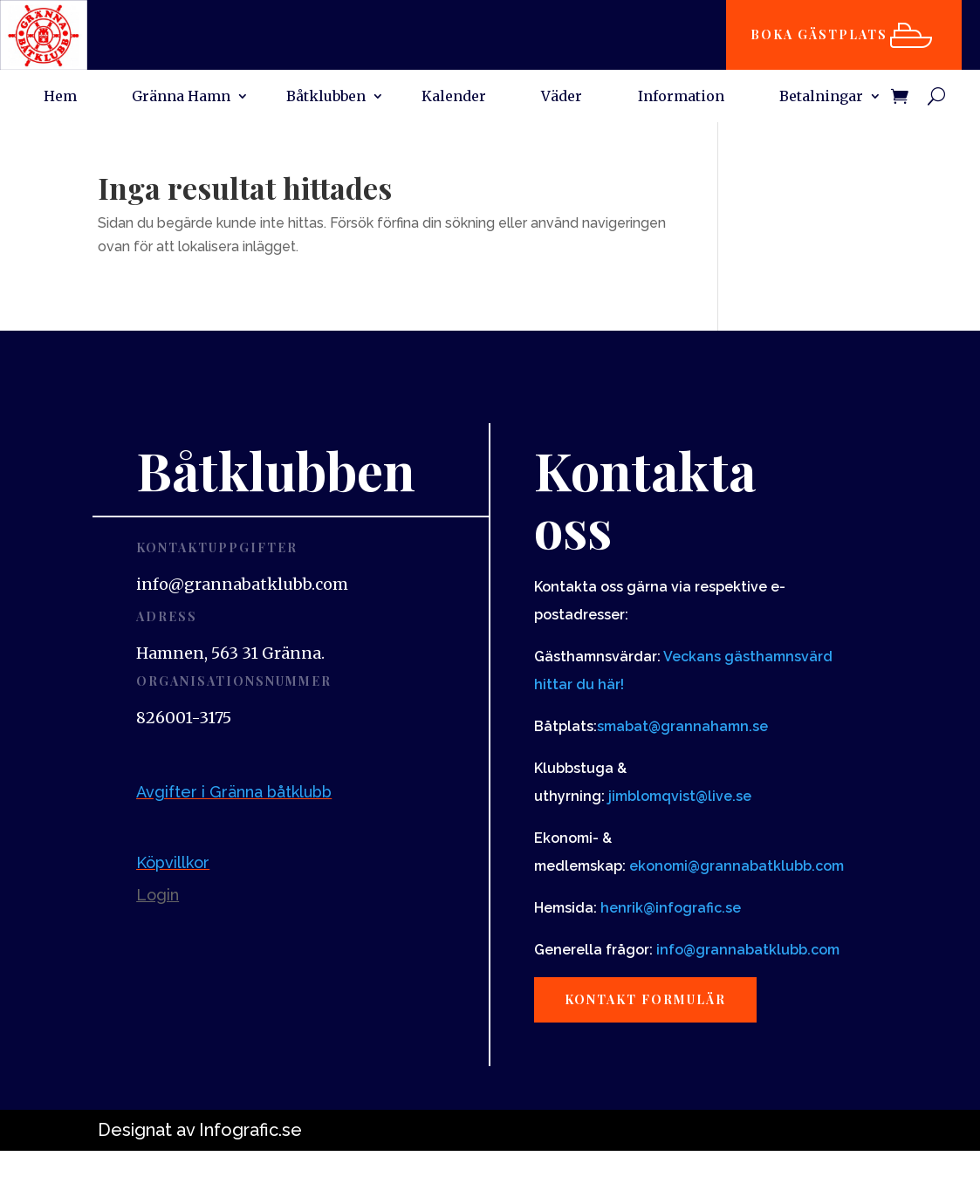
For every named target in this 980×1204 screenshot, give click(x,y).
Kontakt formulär (645, 999)
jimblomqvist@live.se (679, 796)
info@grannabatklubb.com (748, 949)
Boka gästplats (818, 34)
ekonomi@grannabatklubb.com (736, 866)
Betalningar (821, 97)
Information (681, 97)
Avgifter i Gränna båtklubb (234, 792)
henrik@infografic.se (670, 908)
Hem (60, 97)
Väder (561, 97)
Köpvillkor (172, 862)
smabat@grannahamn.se (682, 726)
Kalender (453, 97)
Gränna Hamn (181, 97)
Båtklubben (326, 97)
